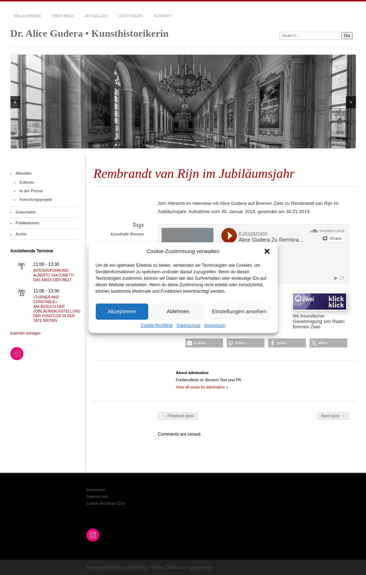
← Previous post (178, 415)
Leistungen (130, 16)
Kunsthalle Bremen (127, 234)
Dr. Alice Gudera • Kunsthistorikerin (89, 33)
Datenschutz (189, 325)
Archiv (20, 234)
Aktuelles (96, 16)
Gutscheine (25, 212)
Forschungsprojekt (35, 199)
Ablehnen (178, 311)
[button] (267, 251)
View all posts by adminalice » (202, 387)
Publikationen (27, 223)
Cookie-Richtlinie (156, 325)
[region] (183, 101)
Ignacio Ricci (201, 567)
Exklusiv (26, 182)
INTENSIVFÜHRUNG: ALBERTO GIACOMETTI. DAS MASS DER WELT (54, 275)
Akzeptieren (122, 311)
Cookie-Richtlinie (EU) (105, 503)
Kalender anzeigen (25, 333)
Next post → (333, 415)
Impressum (214, 325)
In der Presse (31, 191)
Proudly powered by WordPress (117, 567)
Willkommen (27, 16)
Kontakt (163, 16)
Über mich (62, 16)
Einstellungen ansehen (239, 311)
